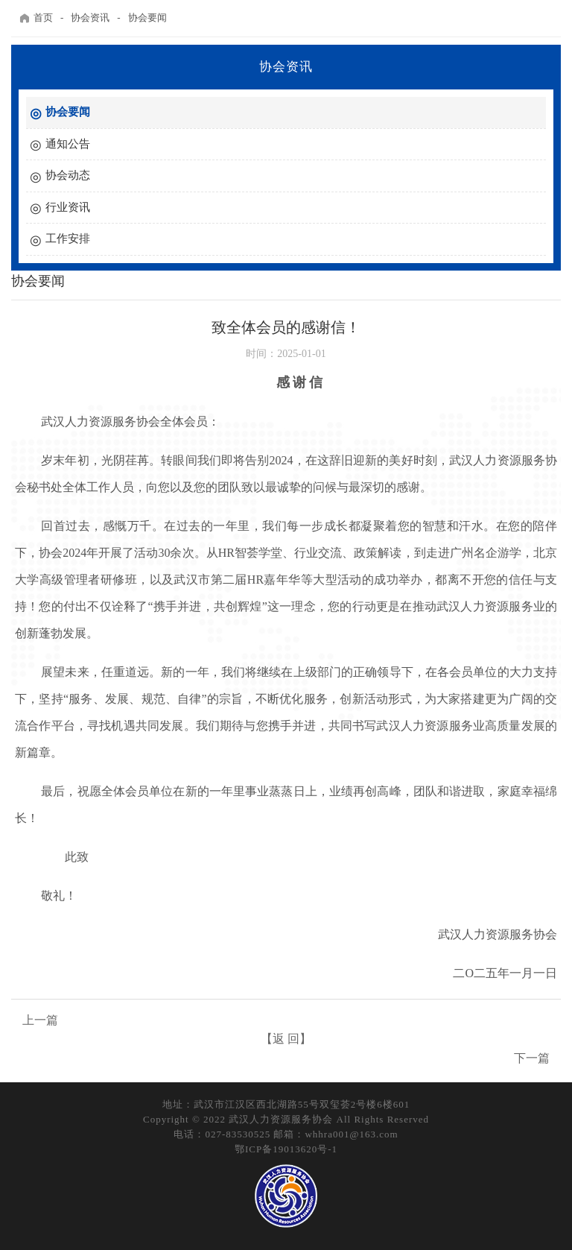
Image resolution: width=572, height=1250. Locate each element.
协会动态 (67, 175)
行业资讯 (67, 207)
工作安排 (67, 238)
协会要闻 (147, 17)
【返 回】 (286, 1038)
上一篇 (40, 1020)
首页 (36, 18)
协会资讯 (90, 17)
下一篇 (532, 1058)
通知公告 (67, 144)
